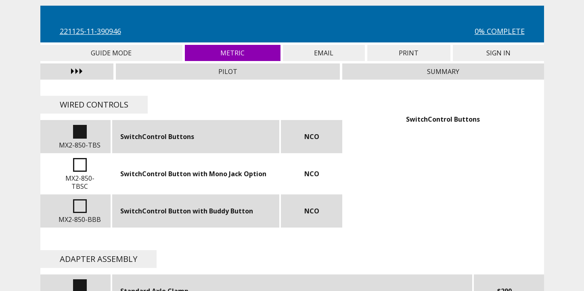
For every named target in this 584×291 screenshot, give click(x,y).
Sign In (498, 53)
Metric (232, 53)
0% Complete (500, 31)
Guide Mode (111, 53)
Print (408, 53)
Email (324, 53)
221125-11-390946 (90, 31)
